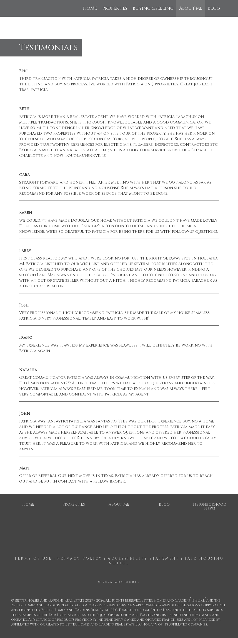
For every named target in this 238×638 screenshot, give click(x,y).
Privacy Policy (79, 558)
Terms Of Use (33, 558)
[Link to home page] (18, 8)
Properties (114, 8)
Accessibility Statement (143, 558)
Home (90, 8)
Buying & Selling (153, 8)
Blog (214, 8)
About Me (190, 8)
